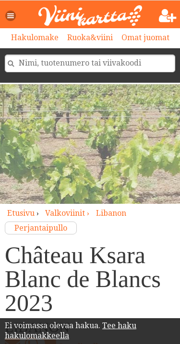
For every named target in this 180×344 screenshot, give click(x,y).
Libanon (111, 213)
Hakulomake (35, 37)
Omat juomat (145, 37)
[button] (11, 16)
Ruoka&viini (90, 37)
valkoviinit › (68, 213)
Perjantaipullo (40, 228)
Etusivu (21, 213)
